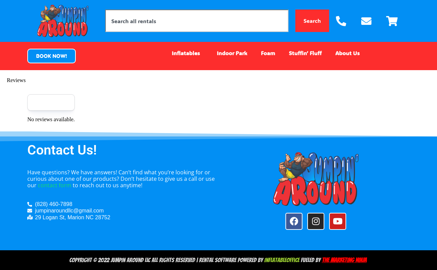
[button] (51, 56)
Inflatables (187, 53)
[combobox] (196, 21)
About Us (349, 53)
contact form (54, 185)
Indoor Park (232, 53)
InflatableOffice (281, 260)
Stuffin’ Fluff (305, 53)
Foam (268, 53)
